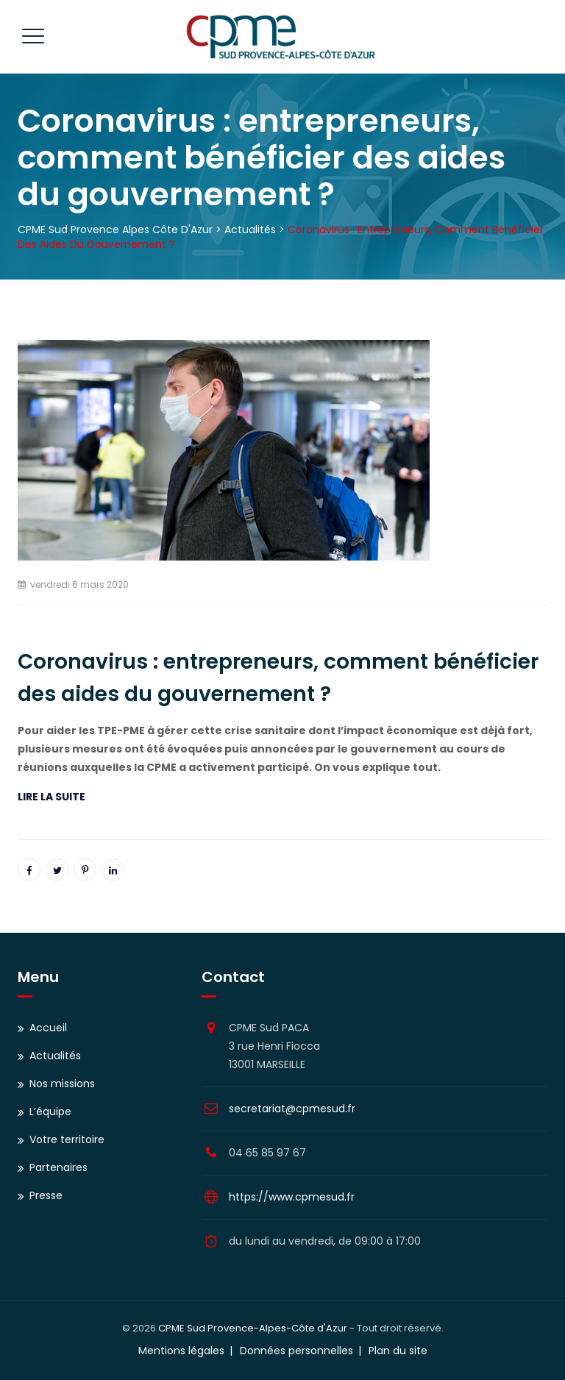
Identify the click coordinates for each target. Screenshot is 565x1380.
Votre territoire (66, 1139)
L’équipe (50, 1111)
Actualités (55, 1055)
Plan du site (398, 1350)
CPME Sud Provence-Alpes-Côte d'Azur (252, 1328)
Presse (46, 1195)
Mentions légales (181, 1350)
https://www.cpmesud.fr (292, 1196)
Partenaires (58, 1167)
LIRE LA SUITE (51, 796)
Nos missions (62, 1083)
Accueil (48, 1027)
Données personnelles (296, 1350)
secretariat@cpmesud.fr (292, 1108)
